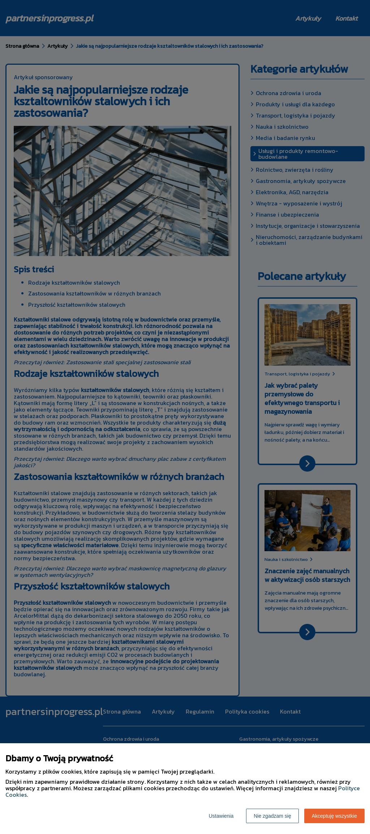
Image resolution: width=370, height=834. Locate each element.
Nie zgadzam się (272, 816)
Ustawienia (221, 816)
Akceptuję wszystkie (334, 816)
